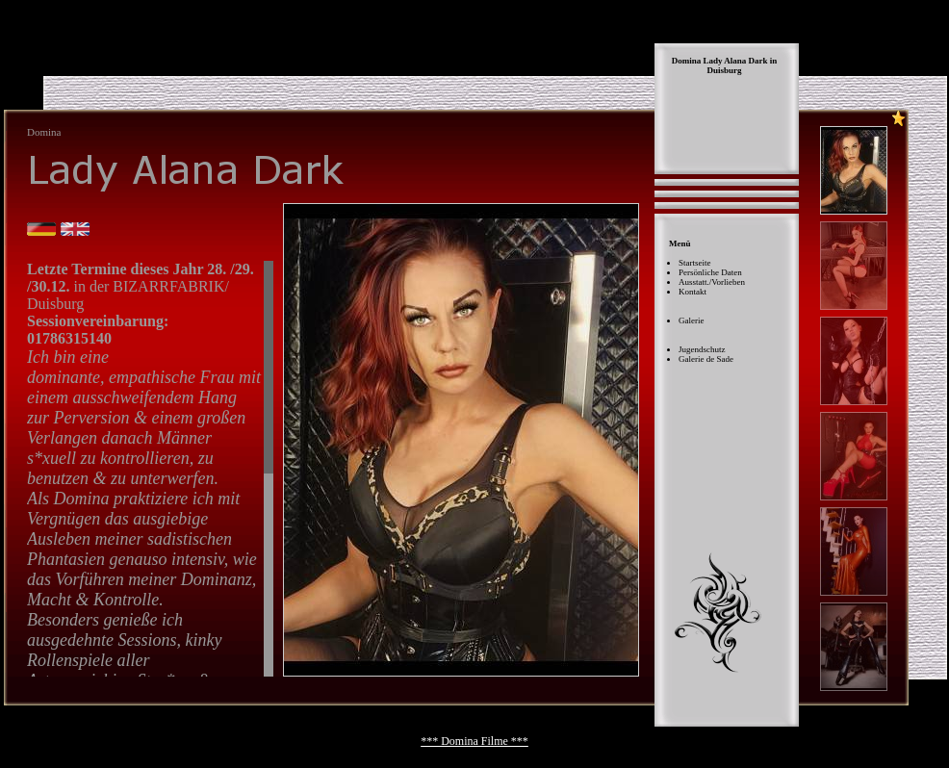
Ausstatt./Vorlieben (712, 282)
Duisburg (723, 70)
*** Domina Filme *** (474, 741)
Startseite (695, 263)
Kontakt (692, 291)
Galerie (691, 320)
